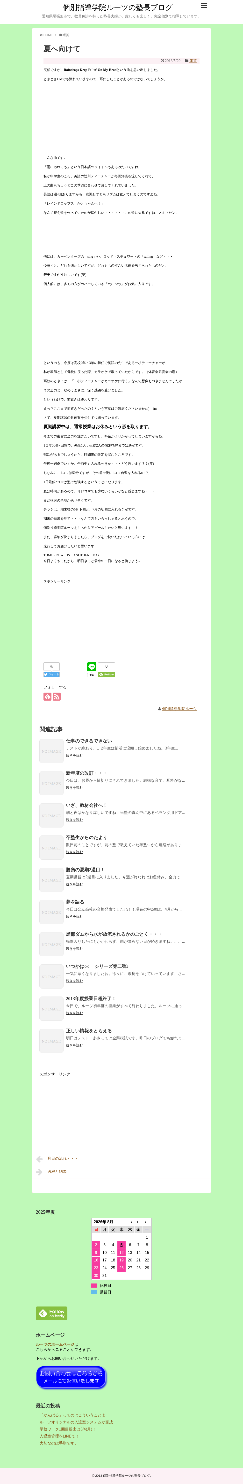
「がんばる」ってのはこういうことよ (72, 1415)
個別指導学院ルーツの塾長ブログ (118, 7)
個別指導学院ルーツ (179, 709)
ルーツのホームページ (55, 1344)
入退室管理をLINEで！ (59, 1436)
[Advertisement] (121, 618)
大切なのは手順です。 (59, 1443)
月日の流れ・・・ (57, 1159)
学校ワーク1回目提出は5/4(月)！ (68, 1429)
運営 (193, 61)
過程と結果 (51, 1172)
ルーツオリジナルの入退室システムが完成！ (78, 1422)
